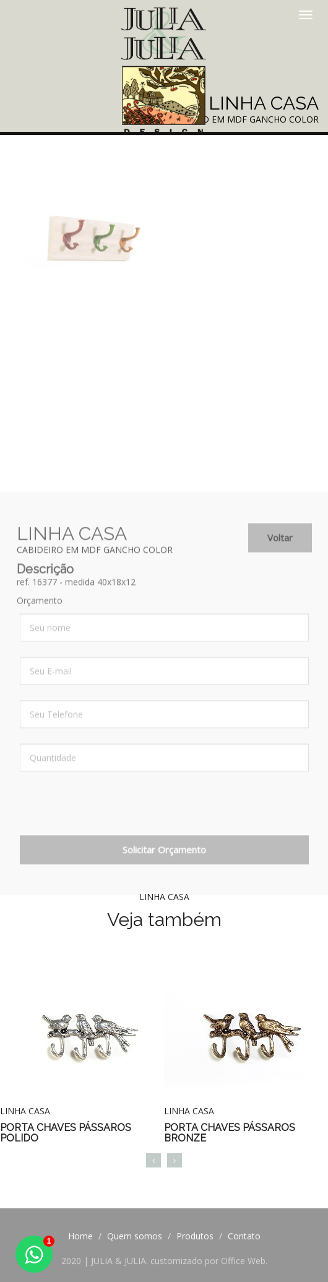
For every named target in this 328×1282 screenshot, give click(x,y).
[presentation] (114, 818)
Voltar (280, 545)
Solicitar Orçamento (164, 857)
